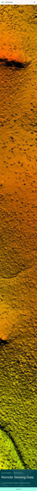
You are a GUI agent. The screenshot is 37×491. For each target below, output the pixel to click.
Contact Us (18, 489)
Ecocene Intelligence (6, 473)
